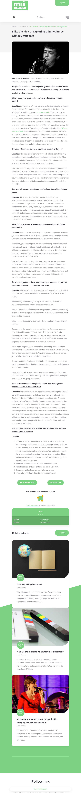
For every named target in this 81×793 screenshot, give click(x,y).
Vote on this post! (40, 789)
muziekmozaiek (43, 112)
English (40, 17)
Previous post (29, 482)
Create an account (32, 505)
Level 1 (40, 512)
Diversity (23, 27)
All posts (62, 533)
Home (14, 27)
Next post (54, 482)
